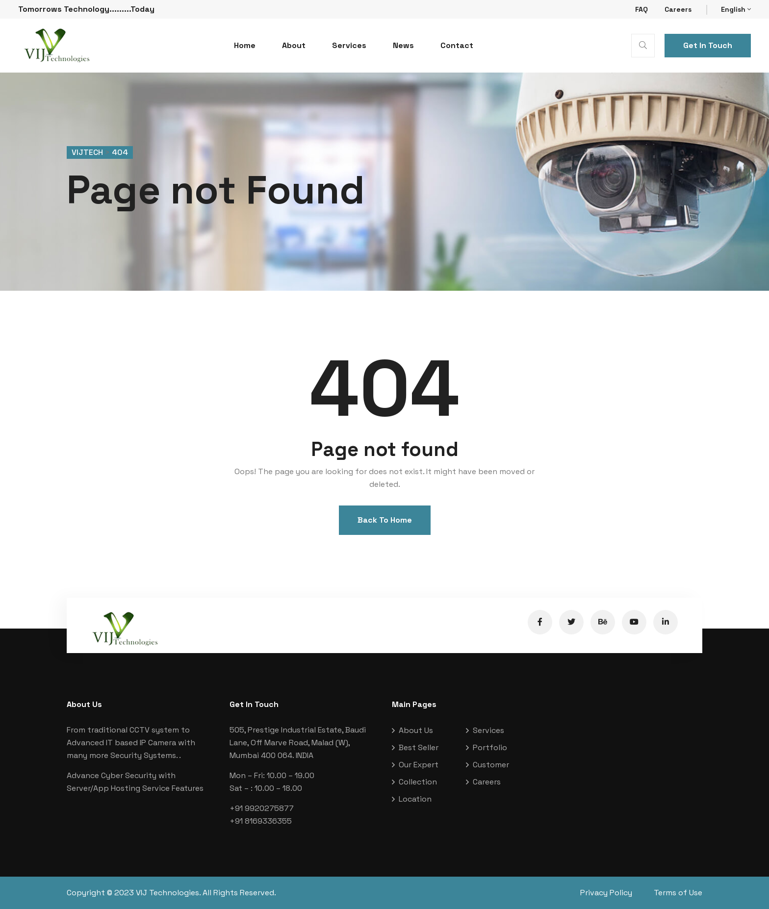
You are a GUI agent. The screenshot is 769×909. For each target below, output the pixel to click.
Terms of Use (678, 892)
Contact (456, 45)
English (736, 9)
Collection (418, 782)
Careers (678, 9)
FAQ (641, 9)
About (294, 45)
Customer (491, 764)
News (403, 45)
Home (245, 45)
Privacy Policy (606, 892)
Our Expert (418, 764)
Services (349, 45)
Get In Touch (707, 45)
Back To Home (385, 520)
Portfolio (490, 747)
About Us (416, 730)
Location (415, 799)
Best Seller (418, 747)
